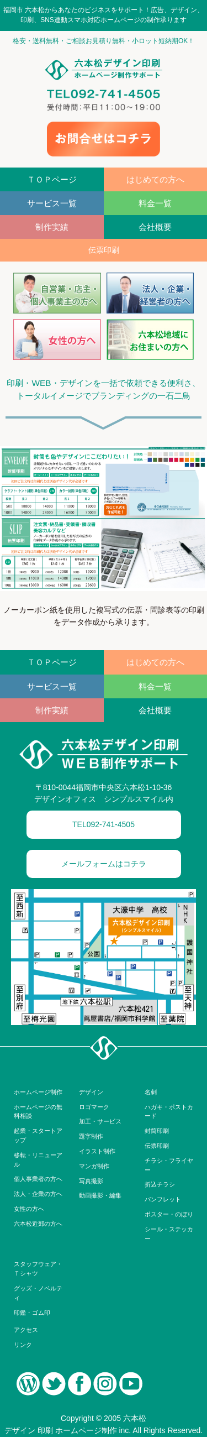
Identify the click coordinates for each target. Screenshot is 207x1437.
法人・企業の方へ (38, 1193)
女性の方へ (29, 1208)
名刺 (151, 1092)
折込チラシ (160, 1184)
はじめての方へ (155, 179)
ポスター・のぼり (169, 1214)
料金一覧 (155, 203)
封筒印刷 (157, 1130)
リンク (23, 1344)
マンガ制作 (94, 1166)
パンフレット (163, 1199)
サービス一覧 (52, 203)
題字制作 (91, 1136)
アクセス (26, 1329)
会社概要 (155, 227)
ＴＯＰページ (52, 179)
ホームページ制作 (38, 1092)
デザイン (91, 1092)
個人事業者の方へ (38, 1178)
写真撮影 (91, 1181)
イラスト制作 (97, 1151)
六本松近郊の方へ (38, 1223)
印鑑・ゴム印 (32, 1312)
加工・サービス (100, 1121)
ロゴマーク (94, 1107)
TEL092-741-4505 (103, 824)
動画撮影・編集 (100, 1195)
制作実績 (51, 227)
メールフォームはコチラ (103, 863)
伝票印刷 (157, 1145)
